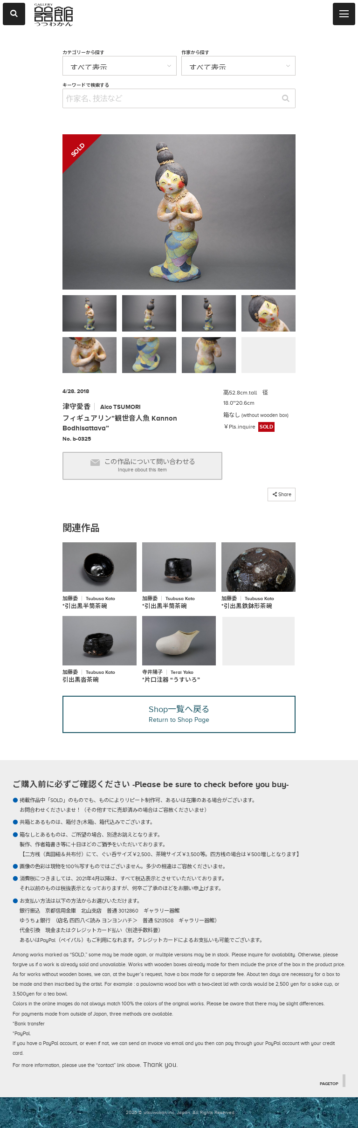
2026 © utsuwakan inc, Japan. (158, 1112)
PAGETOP (329, 1083)
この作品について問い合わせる (142, 465)
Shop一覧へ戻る (179, 714)
